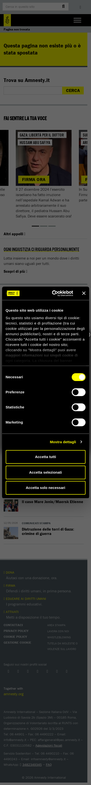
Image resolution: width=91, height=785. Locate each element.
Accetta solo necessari (45, 488)
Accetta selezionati (45, 472)
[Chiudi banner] (83, 293)
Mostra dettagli (63, 442)
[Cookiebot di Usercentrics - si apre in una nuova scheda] (54, 293)
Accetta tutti (45, 457)
